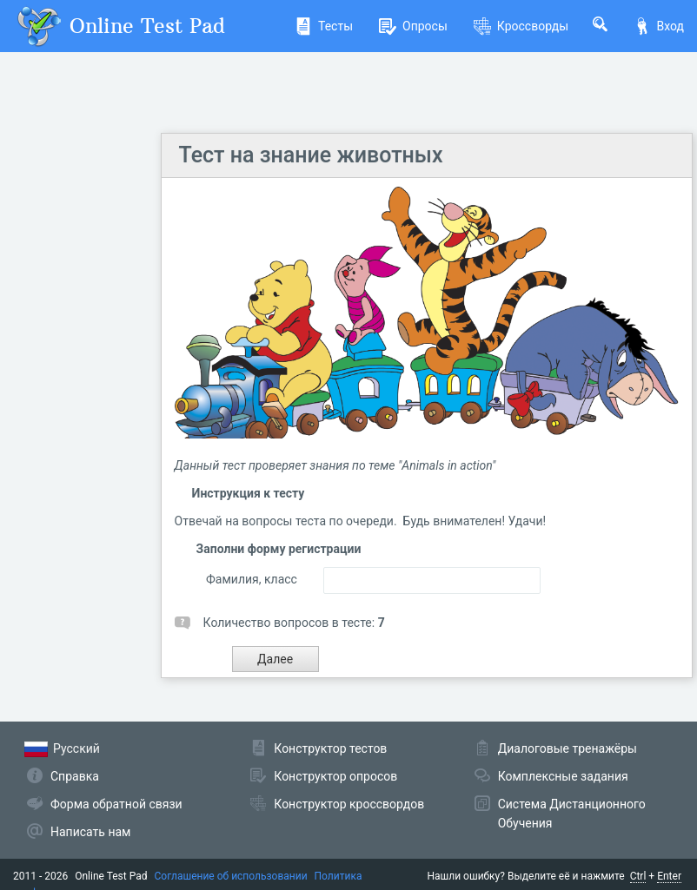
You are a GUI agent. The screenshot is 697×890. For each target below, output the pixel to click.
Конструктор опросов (335, 776)
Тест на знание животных (311, 155)
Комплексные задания (563, 776)
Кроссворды (521, 26)
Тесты (324, 26)
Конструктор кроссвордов (349, 804)
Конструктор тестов (330, 748)
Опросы (413, 26)
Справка (74, 776)
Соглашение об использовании (231, 876)
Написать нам (90, 832)
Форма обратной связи (116, 804)
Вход (659, 26)
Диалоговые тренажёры (567, 748)
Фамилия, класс (251, 579)
